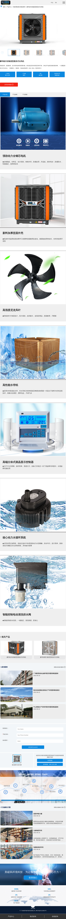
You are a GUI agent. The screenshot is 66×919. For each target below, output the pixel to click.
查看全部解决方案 (59, 807)
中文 (52, 2)
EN (56, 2)
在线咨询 (55, 916)
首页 (4, 7)
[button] (64, 52)
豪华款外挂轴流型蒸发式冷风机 (35, 7)
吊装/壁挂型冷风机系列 (19, 7)
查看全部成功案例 (59, 667)
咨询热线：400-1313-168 (50, 764)
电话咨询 (33, 916)
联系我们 (33, 877)
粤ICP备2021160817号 (41, 910)
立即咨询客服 (9, 84)
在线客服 (50, 760)
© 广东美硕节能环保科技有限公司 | (28, 910)
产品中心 (9, 7)
